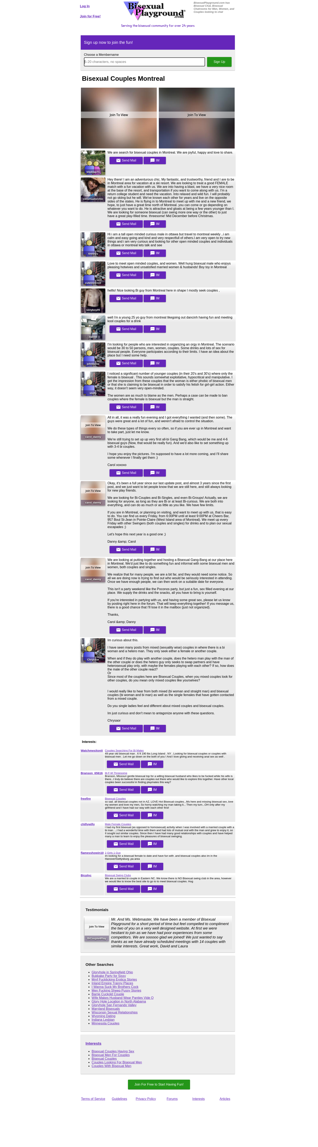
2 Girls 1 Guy (113, 852)
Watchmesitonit (92, 750)
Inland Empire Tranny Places (112, 983)
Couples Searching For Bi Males (124, 750)
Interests (93, 1043)
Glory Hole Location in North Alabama (119, 1001)
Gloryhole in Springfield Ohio (112, 972)
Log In (85, 6)
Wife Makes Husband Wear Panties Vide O (123, 998)
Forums (172, 1099)
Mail (126, 160)
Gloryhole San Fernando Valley (114, 1005)
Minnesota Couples (105, 1023)
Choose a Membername (101, 54)
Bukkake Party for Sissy (109, 976)
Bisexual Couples (115, 798)
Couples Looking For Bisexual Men (117, 1062)
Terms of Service (93, 1099)
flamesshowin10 (92, 852)
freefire (86, 798)
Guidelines (119, 1099)
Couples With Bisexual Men (111, 1066)
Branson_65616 (92, 773)
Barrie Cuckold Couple (108, 994)
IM (154, 160)
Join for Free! (90, 16)
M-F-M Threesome (116, 773)
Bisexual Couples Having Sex (113, 1051)
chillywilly (88, 824)
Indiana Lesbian (103, 1019)
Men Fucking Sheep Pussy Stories (116, 990)
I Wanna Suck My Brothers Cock (115, 987)
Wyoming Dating (103, 1016)
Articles (225, 1099)
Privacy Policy (146, 1099)
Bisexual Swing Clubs (118, 875)
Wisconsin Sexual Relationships (115, 1012)
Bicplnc (86, 875)
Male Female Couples (118, 824)
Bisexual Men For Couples (111, 1055)
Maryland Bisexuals (106, 1008)
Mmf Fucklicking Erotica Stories (114, 979)
